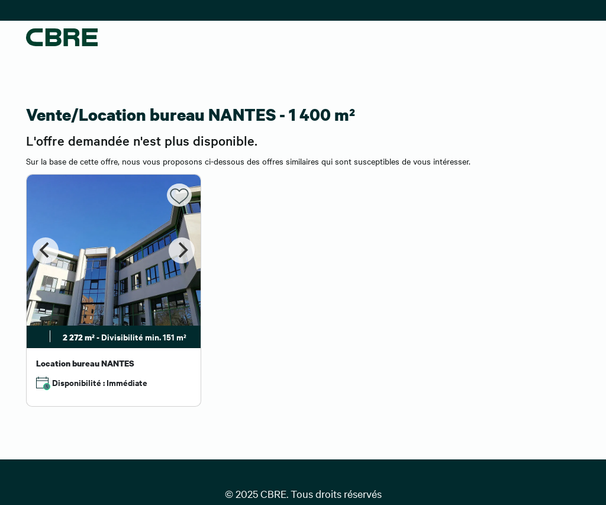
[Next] (182, 250)
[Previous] (46, 250)
